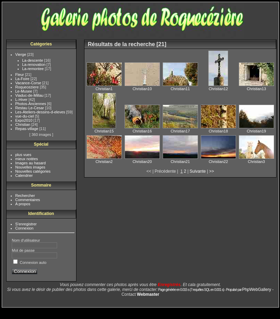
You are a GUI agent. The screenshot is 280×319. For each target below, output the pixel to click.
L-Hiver (22, 99)
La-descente (33, 60)
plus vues (23, 155)
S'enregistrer (26, 224)
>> (211, 171)
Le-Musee (24, 91)
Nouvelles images (30, 167)
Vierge (21, 54)
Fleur (20, 74)
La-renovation (34, 64)
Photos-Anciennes (31, 104)
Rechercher (25, 195)
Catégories (41, 44)
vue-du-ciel (25, 116)
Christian (23, 124)
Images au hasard (30, 163)
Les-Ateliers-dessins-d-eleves (40, 112)
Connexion (24, 228)
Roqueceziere (27, 87)
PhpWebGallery (256, 289)
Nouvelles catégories (33, 171)
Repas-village (27, 129)
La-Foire (22, 79)
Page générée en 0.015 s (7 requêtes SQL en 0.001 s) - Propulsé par (199, 290)
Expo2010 (24, 120)
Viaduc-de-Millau (30, 95)
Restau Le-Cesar (30, 108)
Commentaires (27, 200)
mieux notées (26, 159)
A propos (22, 204)
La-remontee (33, 69)
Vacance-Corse (28, 83)
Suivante (198, 171)
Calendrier (24, 175)
